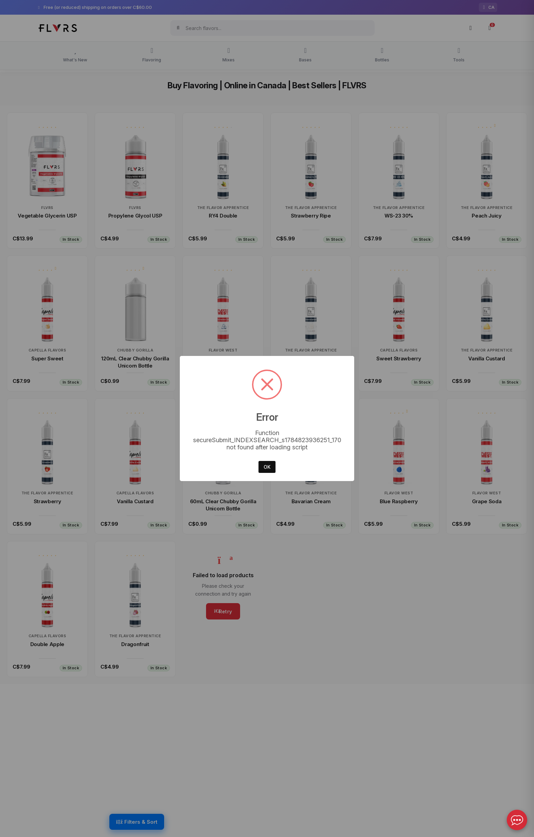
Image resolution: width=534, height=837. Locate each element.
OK (267, 467)
